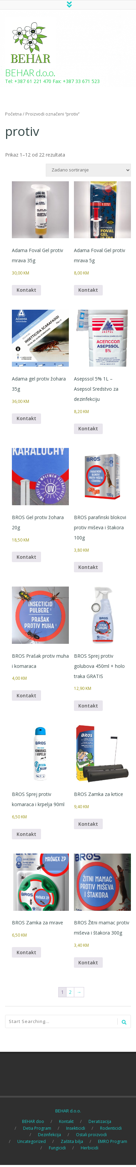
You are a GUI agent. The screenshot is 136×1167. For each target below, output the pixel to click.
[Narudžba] (88, 170)
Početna (13, 114)
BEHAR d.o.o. (30, 73)
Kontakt (26, 291)
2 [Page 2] (70, 994)
